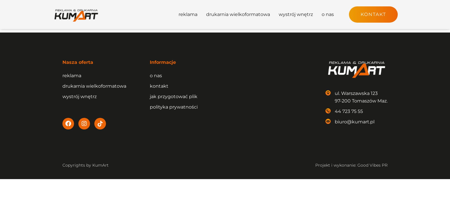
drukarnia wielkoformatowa (238, 14)
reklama (188, 14)
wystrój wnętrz (296, 14)
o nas (328, 14)
